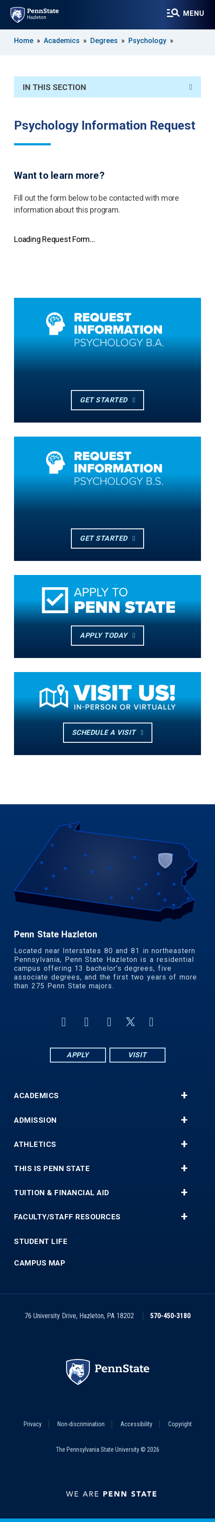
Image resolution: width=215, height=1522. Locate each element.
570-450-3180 (170, 1316)
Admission (35, 1120)
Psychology (147, 40)
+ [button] (184, 1095)
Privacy (33, 1424)
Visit (137, 1055)
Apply (78, 1055)
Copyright (180, 1424)
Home (23, 40)
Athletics (35, 1144)
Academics (62, 40)
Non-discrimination (81, 1424)
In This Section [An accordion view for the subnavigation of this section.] (107, 87)
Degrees (104, 40)
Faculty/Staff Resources (67, 1217)
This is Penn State (52, 1168)
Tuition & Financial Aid (61, 1193)
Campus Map (39, 1263)
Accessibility (136, 1424)
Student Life (40, 1241)
